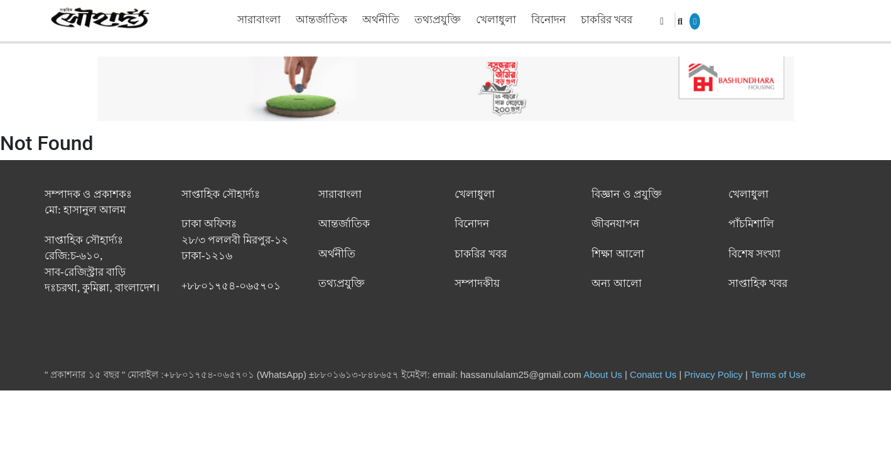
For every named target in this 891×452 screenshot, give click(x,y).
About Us (602, 374)
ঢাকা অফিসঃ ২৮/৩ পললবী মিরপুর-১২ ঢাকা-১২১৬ (234, 240)
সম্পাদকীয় (477, 283)
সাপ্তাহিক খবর (757, 283)
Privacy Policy (713, 374)
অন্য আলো (616, 283)
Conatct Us (653, 374)
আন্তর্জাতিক (321, 20)
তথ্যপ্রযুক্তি (437, 20)
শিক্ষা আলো (617, 254)
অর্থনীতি (380, 20)
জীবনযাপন (615, 224)
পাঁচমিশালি (751, 224)
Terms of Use (778, 374)
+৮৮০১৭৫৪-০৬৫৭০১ (231, 286)
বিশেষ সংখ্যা (754, 254)
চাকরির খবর (606, 20)
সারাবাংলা (259, 20)
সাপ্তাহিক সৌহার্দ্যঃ (220, 194)
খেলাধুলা (496, 20)
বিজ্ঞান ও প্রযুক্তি (626, 194)
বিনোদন (548, 20)
